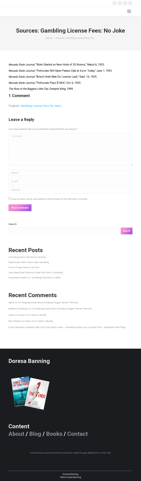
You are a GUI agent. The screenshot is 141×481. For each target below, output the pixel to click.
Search (13, 224)
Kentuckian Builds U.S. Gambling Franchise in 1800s (34, 277)
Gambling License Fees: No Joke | (41, 105)
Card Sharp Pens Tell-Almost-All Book (27, 257)
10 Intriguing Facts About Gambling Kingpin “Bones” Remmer (48, 302)
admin (11, 302)
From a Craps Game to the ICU (24, 267)
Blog (35, 433)
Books (54, 433)
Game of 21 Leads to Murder (32, 315)
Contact (77, 433)
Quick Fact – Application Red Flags (108, 327)
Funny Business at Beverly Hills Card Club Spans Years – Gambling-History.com (48, 327)
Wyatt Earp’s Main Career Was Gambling (29, 262)
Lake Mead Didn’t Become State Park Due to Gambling (36, 272)
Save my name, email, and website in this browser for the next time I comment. (50, 199)
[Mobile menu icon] (129, 11)
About (16, 433)
